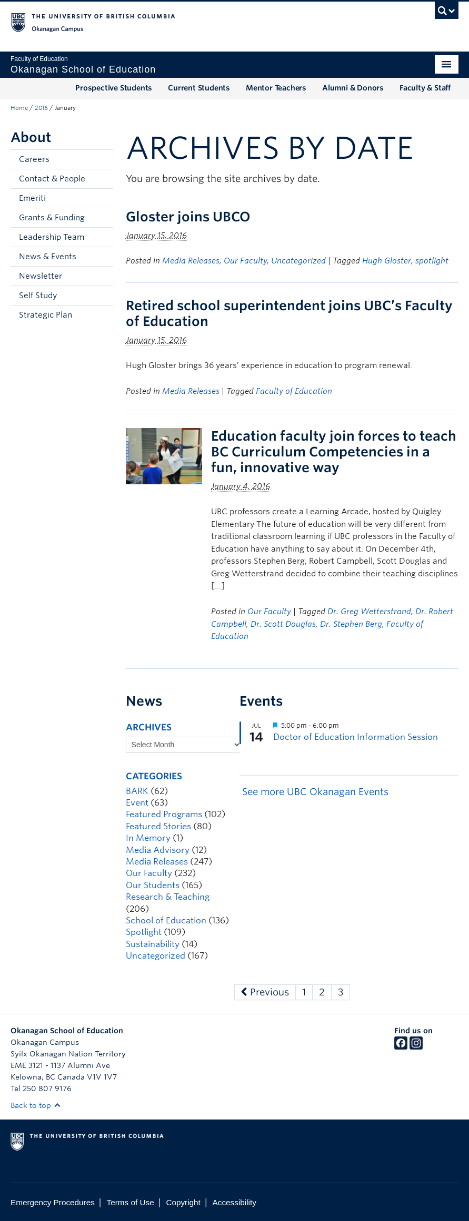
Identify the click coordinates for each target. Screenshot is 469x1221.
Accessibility (234, 1202)
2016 (41, 107)
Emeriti (32, 198)
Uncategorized (298, 261)
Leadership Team (51, 237)
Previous (265, 992)
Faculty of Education (294, 391)
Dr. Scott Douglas (283, 624)
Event (137, 803)
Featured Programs (164, 814)
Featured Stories (158, 826)
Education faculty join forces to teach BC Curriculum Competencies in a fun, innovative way (333, 451)
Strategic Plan (45, 315)
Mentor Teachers (276, 88)
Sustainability (152, 944)
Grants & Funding (52, 217)
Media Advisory (157, 850)
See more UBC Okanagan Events (315, 791)
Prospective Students (113, 88)
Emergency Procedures (53, 1202)
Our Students (152, 885)
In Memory (148, 838)
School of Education (166, 920)
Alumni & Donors (353, 88)
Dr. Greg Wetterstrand (369, 611)
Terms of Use (130, 1202)
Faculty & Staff (425, 88)
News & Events (47, 256)
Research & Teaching (167, 897)
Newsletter (40, 276)
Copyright (183, 1202)
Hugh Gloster (386, 261)
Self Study (38, 295)
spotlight (431, 261)
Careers (34, 159)
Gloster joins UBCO (188, 217)
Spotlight (144, 932)
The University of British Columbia (201, 22)
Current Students (199, 88)
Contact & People (52, 179)
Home (19, 107)
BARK (137, 791)
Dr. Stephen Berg (351, 624)
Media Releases (190, 261)
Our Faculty (245, 261)
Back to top (36, 1105)
